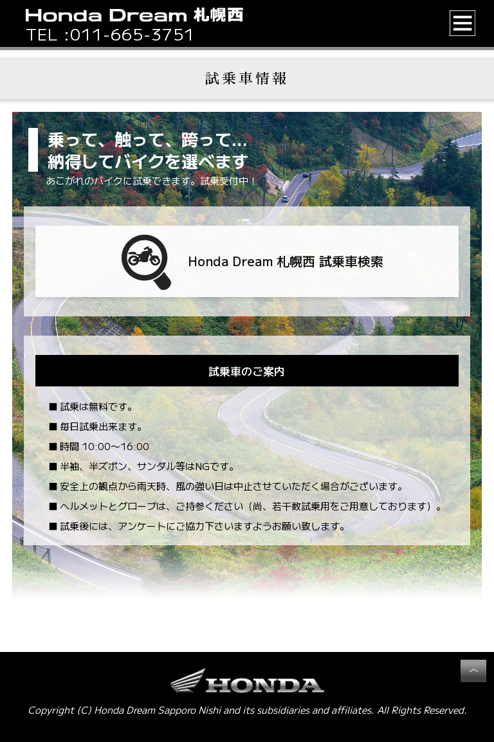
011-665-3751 (132, 34)
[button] (462, 23)
